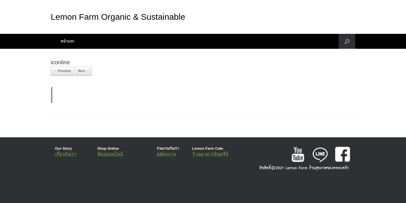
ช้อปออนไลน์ (110, 154)
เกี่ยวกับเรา (65, 154)
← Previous (62, 70)
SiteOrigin (199, 187)
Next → (83, 70)
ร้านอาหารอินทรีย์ (210, 154)
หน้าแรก (67, 41)
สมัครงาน (166, 154)
